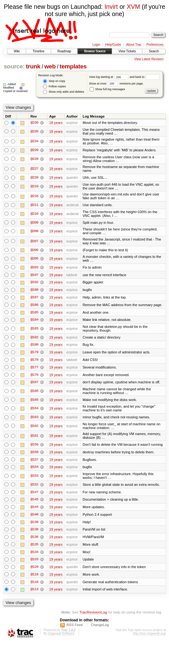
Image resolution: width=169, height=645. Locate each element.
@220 (34, 177)
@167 (34, 383)
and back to (145, 76)
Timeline (38, 51)
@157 (34, 461)
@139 (34, 524)
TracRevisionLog (93, 615)
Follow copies (54, 86)
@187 (34, 297)
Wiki (17, 51)
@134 (34, 554)
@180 (34, 345)
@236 (34, 122)
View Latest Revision (149, 59)
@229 (34, 150)
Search (154, 51)
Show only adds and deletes (63, 92)
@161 (34, 437)
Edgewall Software (61, 636)
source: (14, 66)
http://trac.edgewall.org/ (149, 636)
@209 (34, 222)
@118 (34, 584)
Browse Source (95, 51)
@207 (34, 241)
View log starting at (109, 76)
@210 (34, 214)
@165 (34, 401)
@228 (34, 158)
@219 (34, 186)
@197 (34, 275)
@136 (34, 539)
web (50, 66)
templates (73, 66)
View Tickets (127, 51)
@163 (34, 418)
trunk (33, 66)
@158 (34, 453)
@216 (34, 196)
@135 (34, 546)
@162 (34, 427)
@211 (34, 205)
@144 (34, 509)
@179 (34, 353)
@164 (34, 410)
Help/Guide (113, 44)
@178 (34, 360)
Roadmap (64, 51)
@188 (34, 290)
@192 (34, 282)
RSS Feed (75, 628)
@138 (34, 531)
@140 (34, 516)
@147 (34, 494)
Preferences (155, 44)
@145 (34, 501)
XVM (133, 6)
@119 (34, 577)
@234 (34, 141)
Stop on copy (54, 81)
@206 (34, 250)
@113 (34, 592)
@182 (34, 338)
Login (96, 44)
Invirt (111, 6)
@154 (34, 469)
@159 (34, 446)
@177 (34, 368)
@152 (34, 486)
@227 (34, 168)
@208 (34, 231)
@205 (34, 259)
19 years (56, 150)
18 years (56, 123)
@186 (34, 305)
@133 (34, 562)
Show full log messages (107, 89)
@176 (34, 376)
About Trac (133, 44)
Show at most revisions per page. (116, 83)
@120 (34, 569)
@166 (34, 392)
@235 (34, 131)
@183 (34, 329)
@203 (34, 267)
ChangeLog (100, 628)
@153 (34, 477)
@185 (34, 313)
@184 (34, 320)
